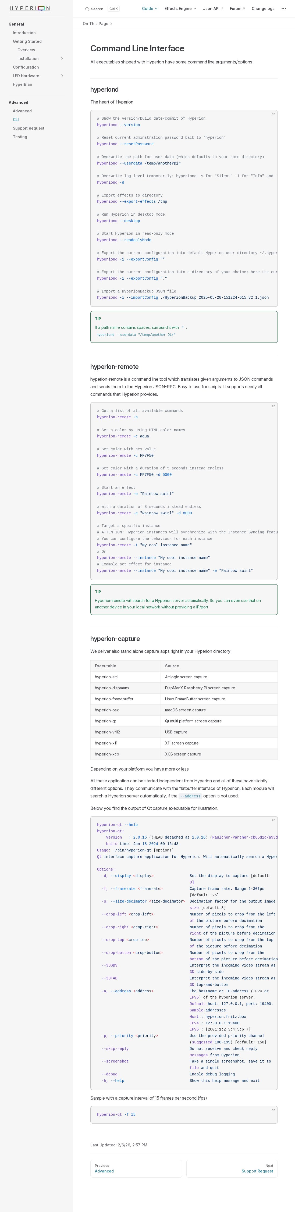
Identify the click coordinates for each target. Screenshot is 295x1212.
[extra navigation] (284, 8)
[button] (37, 24)
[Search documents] (102, 8)
